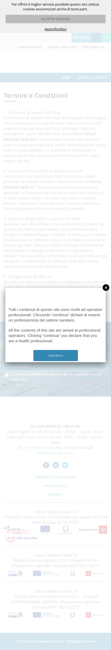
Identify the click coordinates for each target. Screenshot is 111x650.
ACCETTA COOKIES (55, 18)
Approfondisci (55, 29)
